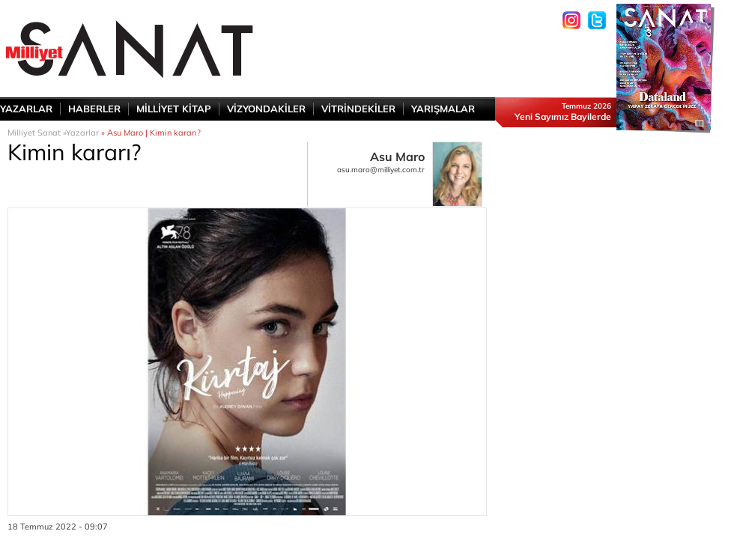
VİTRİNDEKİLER (358, 109)
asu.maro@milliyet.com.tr (381, 170)
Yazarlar (82, 132)
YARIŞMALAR (443, 109)
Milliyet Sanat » (36, 132)
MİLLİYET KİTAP (173, 109)
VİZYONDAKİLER (266, 109)
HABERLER (94, 109)
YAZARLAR (26, 109)
